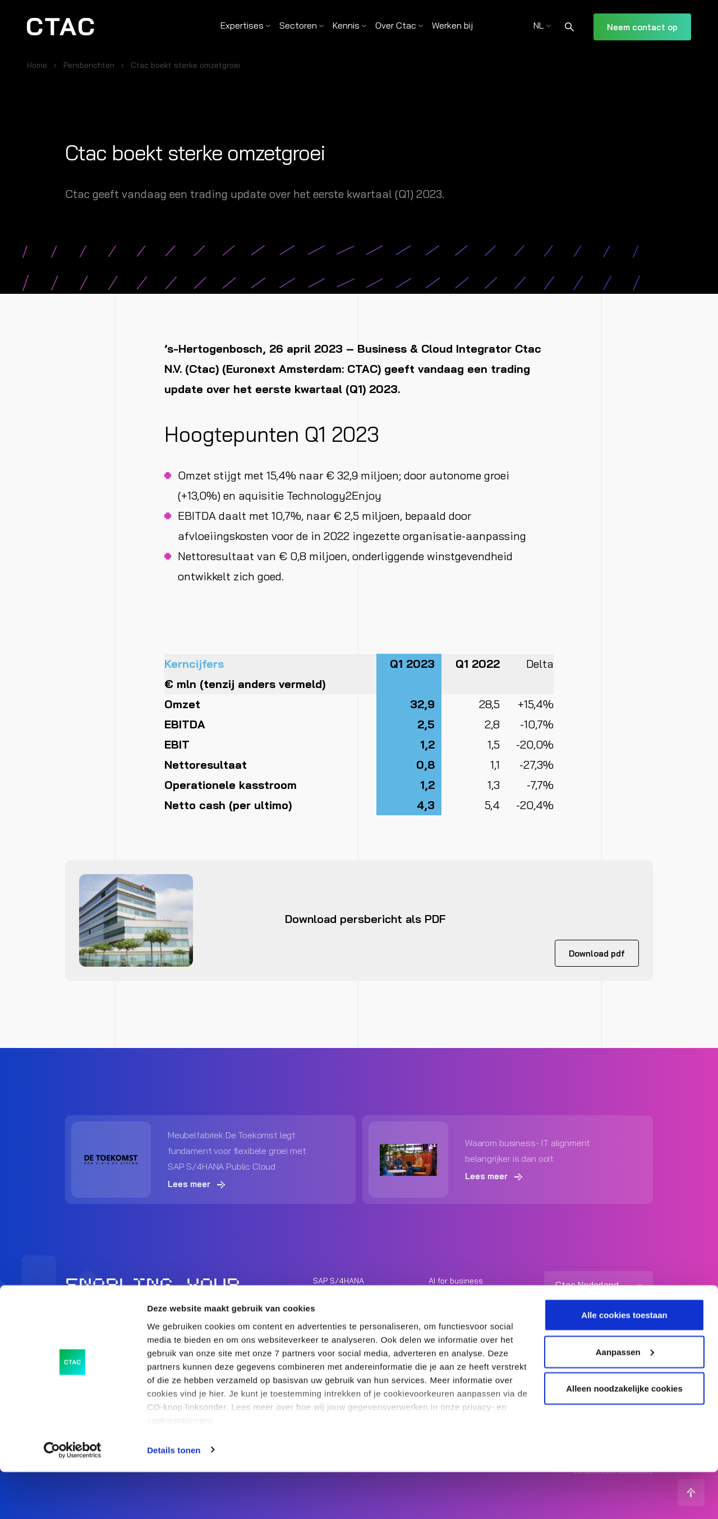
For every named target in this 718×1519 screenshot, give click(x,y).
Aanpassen (625, 1398)
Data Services (339, 1302)
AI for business (456, 1280)
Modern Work (452, 1302)
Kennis (346, 25)
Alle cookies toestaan (624, 1361)
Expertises (242, 25)
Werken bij (452, 25)
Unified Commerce (462, 1324)
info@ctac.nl (567, 1329)
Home (37, 65)
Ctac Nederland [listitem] (587, 1284)
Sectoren (298, 25)
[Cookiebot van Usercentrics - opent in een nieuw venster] (73, 1497)
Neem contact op (642, 27)
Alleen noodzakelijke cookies (624, 1435)
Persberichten (88, 65)
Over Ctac (395, 25)
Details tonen (173, 1497)
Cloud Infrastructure (350, 1324)
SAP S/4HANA (338, 1280)
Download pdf (597, 953)
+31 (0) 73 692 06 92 (582, 1313)
